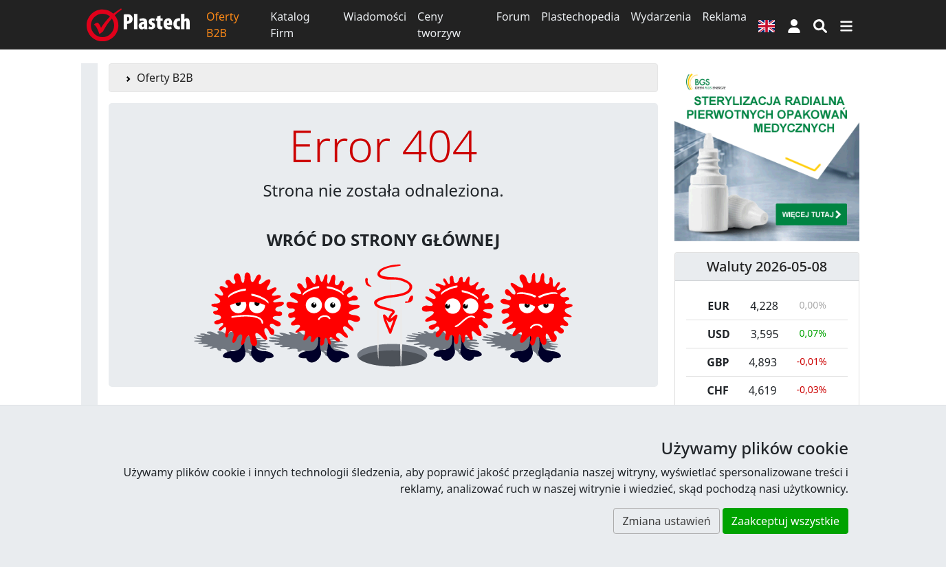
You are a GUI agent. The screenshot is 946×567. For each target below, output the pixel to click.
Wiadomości (374, 16)
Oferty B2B (222, 25)
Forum (513, 16)
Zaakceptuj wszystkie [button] (785, 521)
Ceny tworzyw (439, 25)
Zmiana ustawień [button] (666, 521)
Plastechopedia (580, 16)
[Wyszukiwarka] (820, 25)
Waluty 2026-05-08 (767, 266)
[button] (794, 25)
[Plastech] (138, 24)
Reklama (724, 16)
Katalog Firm (289, 25)
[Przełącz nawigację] (846, 25)
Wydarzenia (660, 16)
